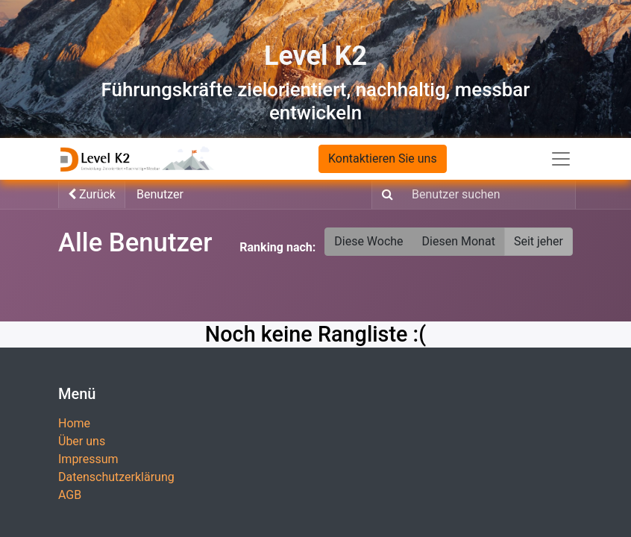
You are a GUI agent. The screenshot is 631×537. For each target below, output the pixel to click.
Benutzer (159, 194)
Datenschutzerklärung (116, 477)
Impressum (88, 459)
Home (74, 423)
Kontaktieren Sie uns (382, 158)
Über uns (81, 441)
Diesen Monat (458, 241)
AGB (69, 495)
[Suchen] (384, 194)
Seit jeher (538, 241)
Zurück (92, 194)
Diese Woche (368, 241)
